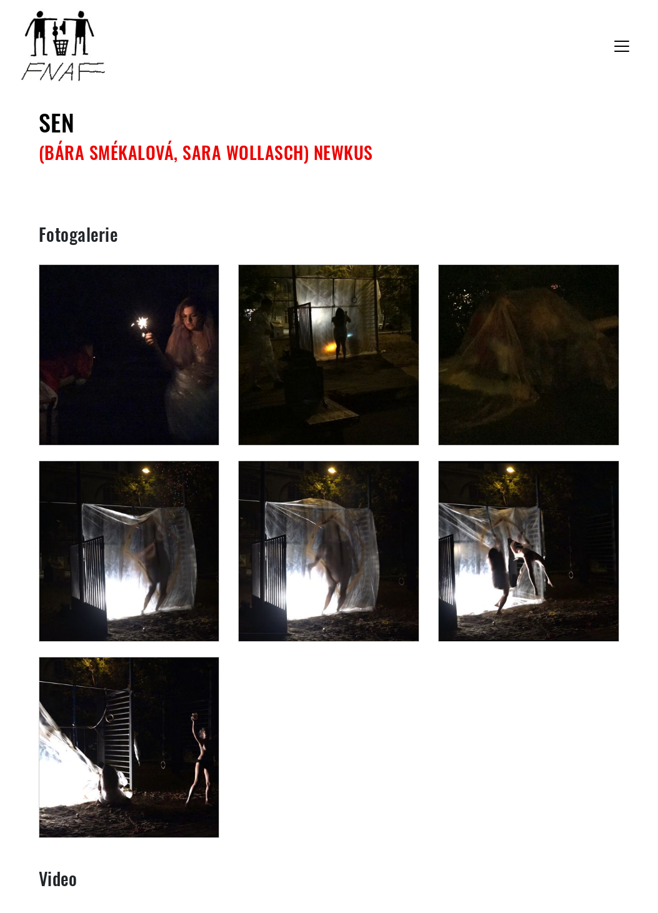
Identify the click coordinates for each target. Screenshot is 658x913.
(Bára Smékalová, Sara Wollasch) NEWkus (206, 152)
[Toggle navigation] (622, 46)
